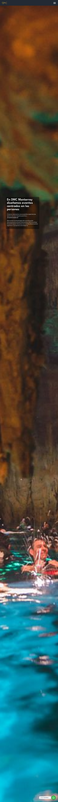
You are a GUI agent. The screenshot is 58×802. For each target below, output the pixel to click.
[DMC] (4, 3)
